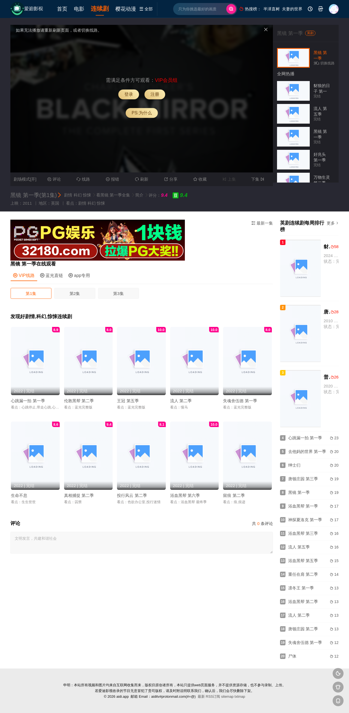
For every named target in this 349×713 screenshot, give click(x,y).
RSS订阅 (213, 696)
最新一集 (262, 223)
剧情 (68, 195)
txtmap (239, 696)
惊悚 (87, 195)
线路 (83, 179)
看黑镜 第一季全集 (113, 195)
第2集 (75, 293)
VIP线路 (23, 275)
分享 (170, 179)
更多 (333, 223)
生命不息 (19, 495)
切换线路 (325, 63)
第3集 (118, 293)
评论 (54, 179)
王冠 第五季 (128, 400)
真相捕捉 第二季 (79, 495)
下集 (258, 179)
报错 (112, 179)
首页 (62, 9)
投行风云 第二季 (132, 495)
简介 (140, 195)
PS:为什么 (142, 113)
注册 (155, 94)
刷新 (141, 179)
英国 (55, 203)
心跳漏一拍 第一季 (28, 400)
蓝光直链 (51, 275)
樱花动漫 (125, 9)
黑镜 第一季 (290, 33)
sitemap (227, 696)
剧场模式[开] (25, 179)
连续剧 (100, 8)
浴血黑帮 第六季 (185, 495)
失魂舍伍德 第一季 (240, 400)
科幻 (78, 195)
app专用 (79, 275)
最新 (201, 696)
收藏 (200, 179)
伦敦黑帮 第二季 (79, 400)
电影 (79, 9)
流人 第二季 (181, 400)
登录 (128, 94)
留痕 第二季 (234, 495)
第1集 (31, 293)
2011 (27, 203)
